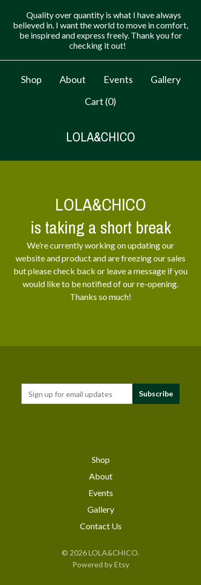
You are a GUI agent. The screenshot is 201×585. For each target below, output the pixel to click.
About (72, 79)
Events (118, 79)
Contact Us (101, 526)
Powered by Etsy (100, 564)
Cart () (100, 101)
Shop (31, 79)
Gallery (166, 79)
